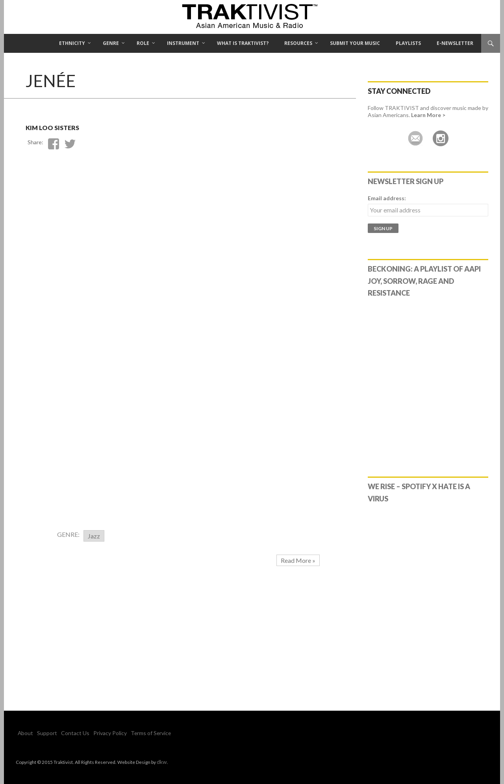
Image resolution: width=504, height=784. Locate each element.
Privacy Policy (96, 733)
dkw (161, 761)
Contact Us (66, 733)
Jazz (94, 536)
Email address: (387, 198)
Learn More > (428, 115)
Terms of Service (132, 733)
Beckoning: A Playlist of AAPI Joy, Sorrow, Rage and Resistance (424, 281)
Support (42, 733)
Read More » (298, 560)
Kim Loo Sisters (78, 125)
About (24, 733)
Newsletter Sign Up (405, 181)
